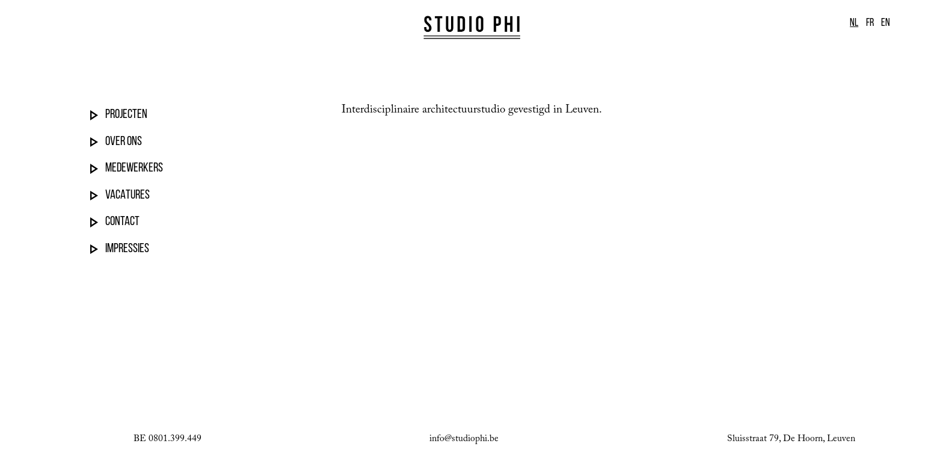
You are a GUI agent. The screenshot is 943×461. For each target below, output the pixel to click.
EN (885, 23)
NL (854, 23)
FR (870, 23)
